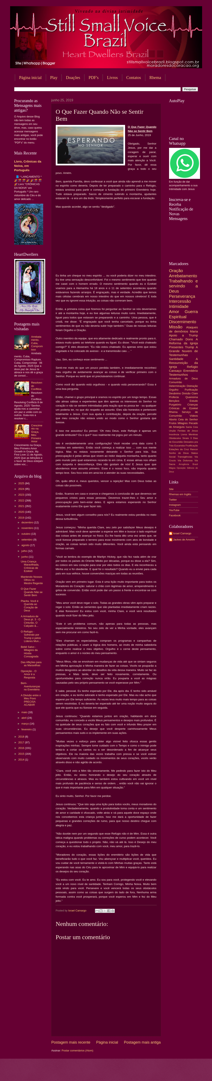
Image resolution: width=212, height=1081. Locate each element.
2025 (21, 483)
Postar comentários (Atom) (77, 1050)
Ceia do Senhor (188, 419)
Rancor (194, 449)
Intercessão (180, 301)
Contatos (133, 77)
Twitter (173, 499)
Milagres (183, 423)
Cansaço (175, 370)
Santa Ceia (192, 427)
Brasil (195, 464)
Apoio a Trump (183, 335)
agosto (25, 545)
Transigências (185, 457)
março (25, 723)
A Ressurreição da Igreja (183, 362)
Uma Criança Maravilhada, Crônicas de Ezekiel (30, 566)
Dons (189, 339)
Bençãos (174, 400)
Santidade (176, 359)
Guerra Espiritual (183, 314)
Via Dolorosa (185, 460)
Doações (73, 77)
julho (24, 550)
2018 (21, 736)
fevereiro (27, 729)
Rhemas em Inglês (180, 494)
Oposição (181, 468)
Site (171, 489)
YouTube (174, 510)
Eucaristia (179, 445)
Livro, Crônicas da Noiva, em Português (27, 166)
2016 (21, 748)
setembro (27, 539)
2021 (21, 506)
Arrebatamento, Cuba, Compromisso (37, 343)
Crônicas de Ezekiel (183, 408)
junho (25, 556)
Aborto (173, 419)
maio (24, 712)
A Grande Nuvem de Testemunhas (183, 351)
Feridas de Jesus (188, 430)
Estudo (193, 400)
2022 (21, 500)
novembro (27, 528)
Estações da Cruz (179, 449)
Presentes (176, 347)
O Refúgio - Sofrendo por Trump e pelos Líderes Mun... (31, 636)
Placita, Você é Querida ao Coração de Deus (29, 605)
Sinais (185, 438)
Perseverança (182, 296)
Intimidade (179, 306)
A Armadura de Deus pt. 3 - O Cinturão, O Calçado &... (30, 621)
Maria (194, 331)
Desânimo (175, 393)
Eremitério (190, 370)
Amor (174, 311)
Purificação (191, 389)
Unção (172, 430)
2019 (21, 517)
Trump (189, 347)
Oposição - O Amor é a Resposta (29, 674)
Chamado (176, 339)
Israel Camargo (182, 533)
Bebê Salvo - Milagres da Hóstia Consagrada (29, 651)
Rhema (173, 412)
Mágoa (172, 468)
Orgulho (174, 389)
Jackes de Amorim (184, 539)
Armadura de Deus (183, 378)
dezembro (27, 522)
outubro (26, 533)
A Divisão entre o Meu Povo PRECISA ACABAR (31, 700)
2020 (21, 511)
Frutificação (192, 445)
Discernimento (182, 321)
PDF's (93, 77)
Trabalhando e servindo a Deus (183, 286)
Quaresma (191, 397)
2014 (21, 759)
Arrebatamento (183, 275)
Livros (112, 77)
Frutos (173, 423)
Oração (176, 270)
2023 (21, 494)
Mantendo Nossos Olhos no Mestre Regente (32, 580)
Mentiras (193, 434)
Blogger (139, 1072)
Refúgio (192, 366)
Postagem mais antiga (142, 1042)
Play (54, 77)
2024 (21, 488)
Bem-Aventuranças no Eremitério (30, 686)
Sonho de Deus (179, 453)
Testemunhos (178, 374)
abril (24, 717)
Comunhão (175, 382)
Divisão (186, 393)
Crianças (192, 404)
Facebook (175, 515)
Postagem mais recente (70, 1042)
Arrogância (184, 464)
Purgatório (175, 404)
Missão (175, 326)
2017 (21, 742)
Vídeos (193, 415)
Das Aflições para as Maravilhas (31, 664)
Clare (195, 393)
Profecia (174, 397)
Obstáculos (175, 438)
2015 (21, 753)
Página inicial (30, 77)
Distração (192, 385)
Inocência (174, 434)
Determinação (177, 385)
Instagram (175, 504)
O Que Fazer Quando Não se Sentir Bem (32, 592)
